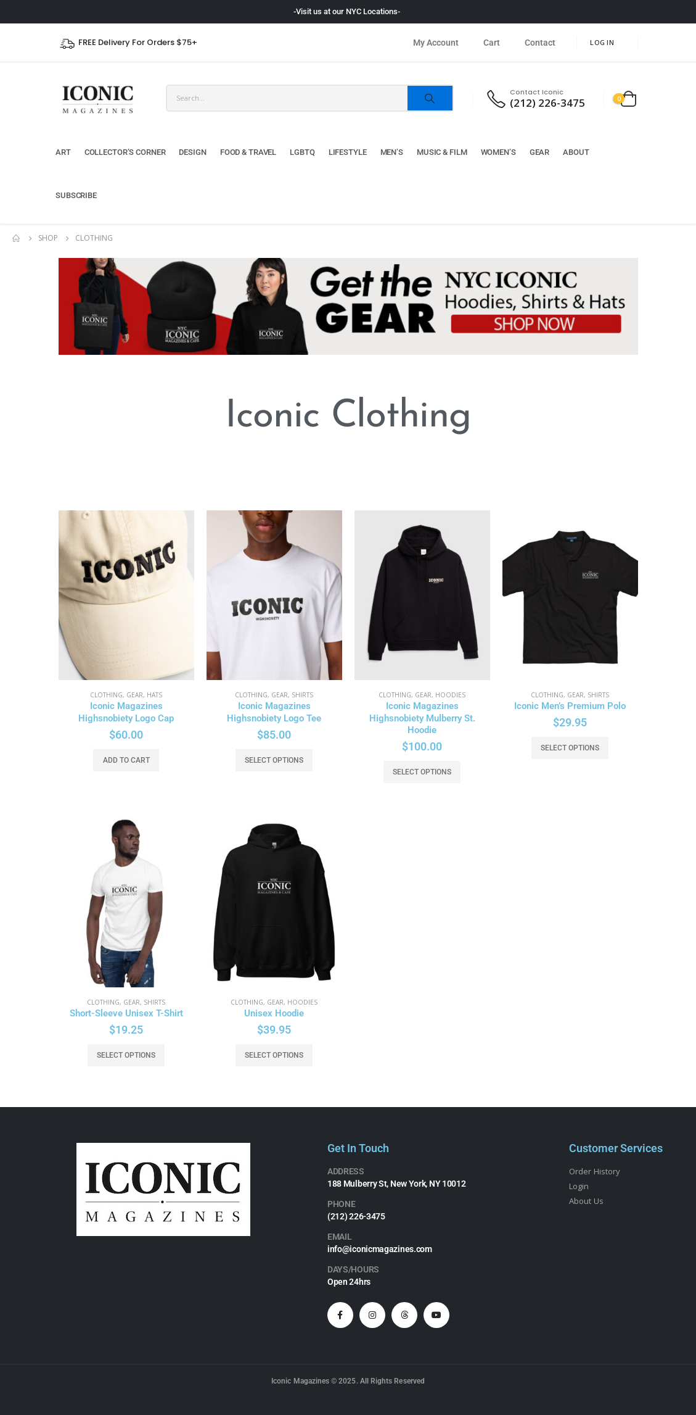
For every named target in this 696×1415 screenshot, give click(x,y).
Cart (491, 43)
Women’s (498, 152)
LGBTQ (302, 152)
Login (579, 1186)
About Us (586, 1200)
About (576, 152)
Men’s (391, 152)
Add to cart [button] (126, 760)
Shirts (302, 695)
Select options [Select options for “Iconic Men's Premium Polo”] (570, 748)
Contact (540, 43)
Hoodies (450, 695)
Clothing (106, 695)
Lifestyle (348, 152)
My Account (436, 43)
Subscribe (76, 195)
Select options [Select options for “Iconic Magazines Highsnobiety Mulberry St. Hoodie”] (422, 772)
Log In (602, 42)
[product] (126, 595)
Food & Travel (248, 152)
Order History (594, 1171)
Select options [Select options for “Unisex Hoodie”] (274, 1055)
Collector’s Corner (125, 152)
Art (63, 152)
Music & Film (442, 152)
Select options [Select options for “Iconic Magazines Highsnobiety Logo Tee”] (274, 760)
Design (192, 152)
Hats (154, 695)
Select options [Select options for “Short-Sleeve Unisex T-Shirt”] (126, 1055)
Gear (540, 152)
